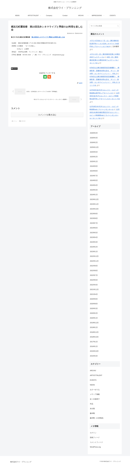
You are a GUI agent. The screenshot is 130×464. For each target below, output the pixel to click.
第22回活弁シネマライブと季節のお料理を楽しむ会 (48, 37)
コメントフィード (96, 442)
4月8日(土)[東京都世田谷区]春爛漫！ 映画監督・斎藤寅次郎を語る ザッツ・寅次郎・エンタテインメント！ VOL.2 (104, 70)
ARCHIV (14, 68)
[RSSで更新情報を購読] (49, 77)
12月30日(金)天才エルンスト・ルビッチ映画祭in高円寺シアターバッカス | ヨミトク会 (105, 96)
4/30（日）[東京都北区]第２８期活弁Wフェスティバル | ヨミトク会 (104, 60)
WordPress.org (95, 447)
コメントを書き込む (47, 115)
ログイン (93, 433)
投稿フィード (95, 437)
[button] (118, 26)
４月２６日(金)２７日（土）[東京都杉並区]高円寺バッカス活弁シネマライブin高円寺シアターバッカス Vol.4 (104, 43)
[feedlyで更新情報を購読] (45, 77)
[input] (105, 26)
